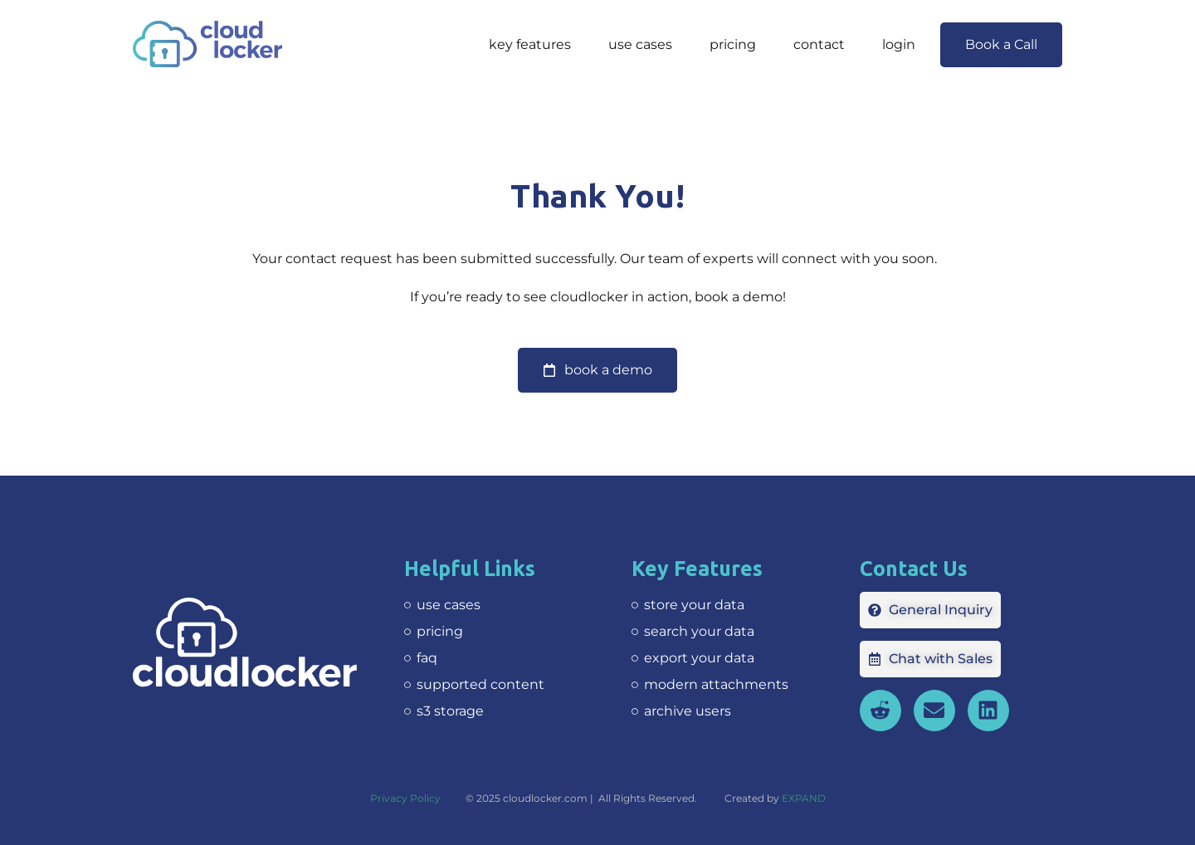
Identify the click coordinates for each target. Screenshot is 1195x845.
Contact (819, 44)
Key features (530, 44)
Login (898, 44)
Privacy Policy (405, 798)
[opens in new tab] (988, 710)
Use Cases (640, 44)
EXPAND (804, 798)
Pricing (733, 44)
